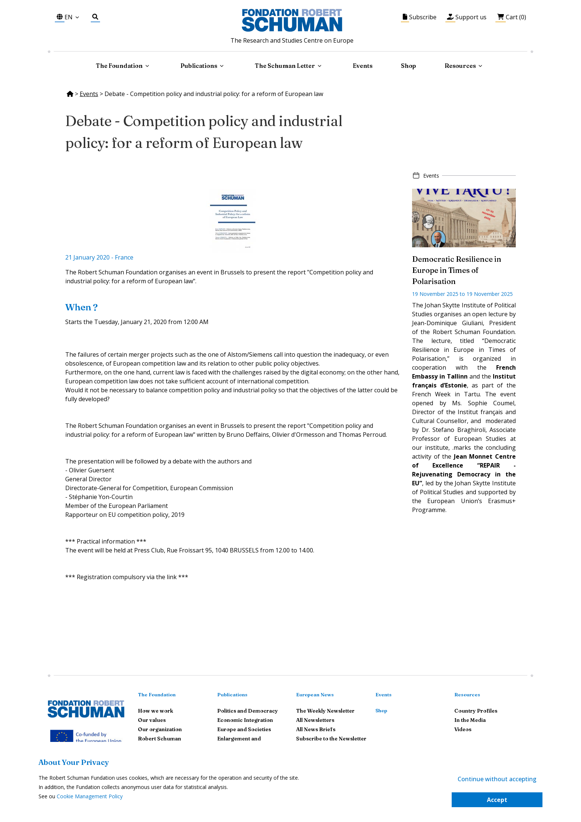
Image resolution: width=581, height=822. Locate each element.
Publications (232, 694)
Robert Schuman (159, 738)
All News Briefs (315, 729)
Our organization (160, 729)
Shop (408, 65)
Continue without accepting (497, 779)
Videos (462, 729)
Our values (152, 720)
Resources (460, 65)
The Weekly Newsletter (325, 710)
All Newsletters (315, 720)
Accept (497, 800)
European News (315, 694)
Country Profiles (475, 710)
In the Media (470, 720)
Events (362, 65)
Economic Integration (245, 720)
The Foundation (157, 694)
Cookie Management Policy (90, 796)
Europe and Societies (244, 729)
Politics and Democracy (247, 710)
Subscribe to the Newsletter (331, 738)
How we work (155, 710)
